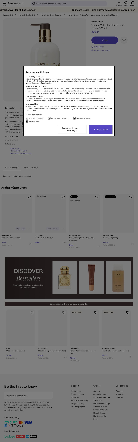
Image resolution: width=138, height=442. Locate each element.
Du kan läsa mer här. (34, 115)
